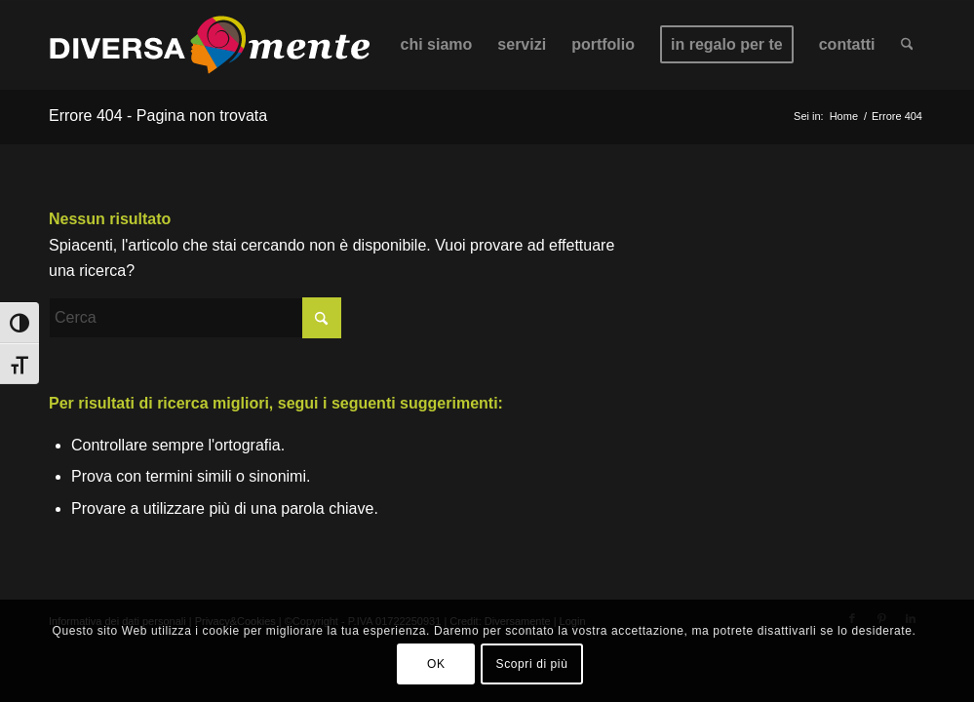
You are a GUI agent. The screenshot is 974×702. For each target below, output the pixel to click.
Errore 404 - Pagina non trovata (158, 115)
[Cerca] (907, 45)
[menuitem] (437, 45)
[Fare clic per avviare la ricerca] (321, 317)
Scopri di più (532, 664)
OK (436, 664)
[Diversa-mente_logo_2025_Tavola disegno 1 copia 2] (209, 45)
